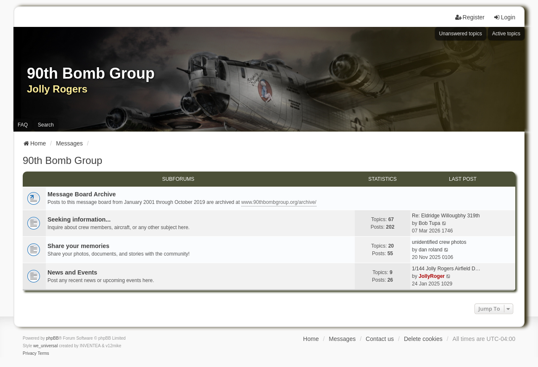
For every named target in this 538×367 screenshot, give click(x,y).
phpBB (52, 338)
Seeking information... (79, 219)
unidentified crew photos (439, 242)
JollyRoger (432, 276)
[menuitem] (30, 353)
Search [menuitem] (46, 125)
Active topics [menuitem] (506, 34)
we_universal (45, 345)
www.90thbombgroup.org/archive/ (278, 202)
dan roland (431, 250)
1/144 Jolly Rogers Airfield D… (446, 269)
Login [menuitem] (504, 17)
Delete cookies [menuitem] (423, 338)
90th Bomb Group (62, 160)
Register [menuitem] (470, 17)
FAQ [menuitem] (23, 125)
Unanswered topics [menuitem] (460, 34)
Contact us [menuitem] (380, 338)
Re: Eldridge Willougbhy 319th (446, 216)
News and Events (72, 272)
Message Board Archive (81, 194)
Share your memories (78, 246)
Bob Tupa (429, 223)
